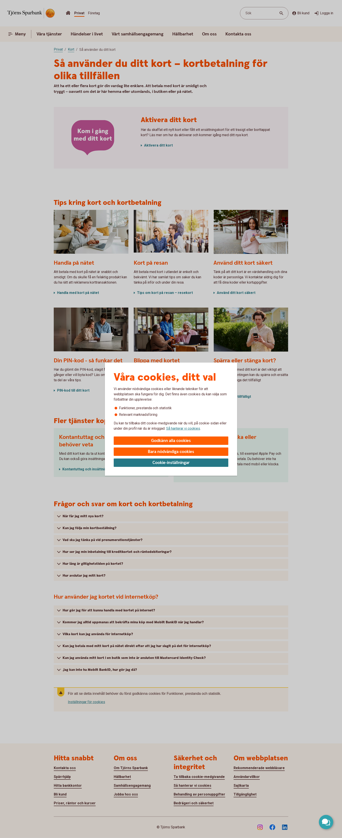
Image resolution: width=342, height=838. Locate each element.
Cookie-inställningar (171, 463)
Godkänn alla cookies (171, 441)
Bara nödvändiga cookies (171, 452)
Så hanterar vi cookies (183, 428)
